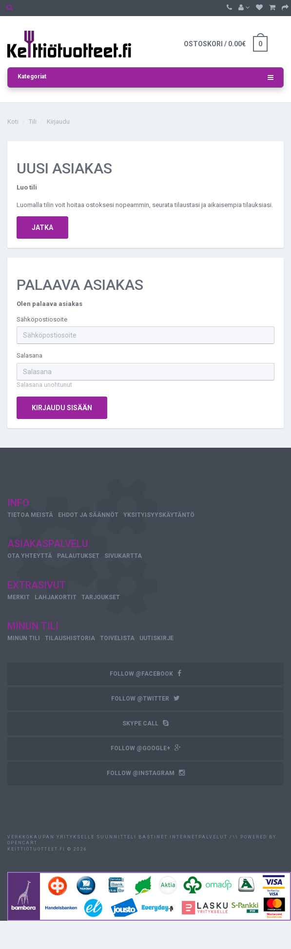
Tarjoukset (100, 597)
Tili (33, 121)
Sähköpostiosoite (42, 319)
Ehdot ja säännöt (88, 515)
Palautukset (78, 555)
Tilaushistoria (70, 638)
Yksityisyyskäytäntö (158, 515)
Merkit (18, 597)
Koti (13, 121)
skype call (145, 723)
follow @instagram (146, 773)
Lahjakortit (56, 597)
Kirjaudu (58, 121)
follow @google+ (146, 748)
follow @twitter (145, 698)
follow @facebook (145, 673)
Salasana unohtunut (44, 384)
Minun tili (23, 638)
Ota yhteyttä (29, 555)
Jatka (42, 227)
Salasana (29, 355)
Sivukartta (123, 555)
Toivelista (117, 638)
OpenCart (22, 842)
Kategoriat (145, 77)
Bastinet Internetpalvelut (182, 837)
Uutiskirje (156, 638)
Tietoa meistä (30, 515)
